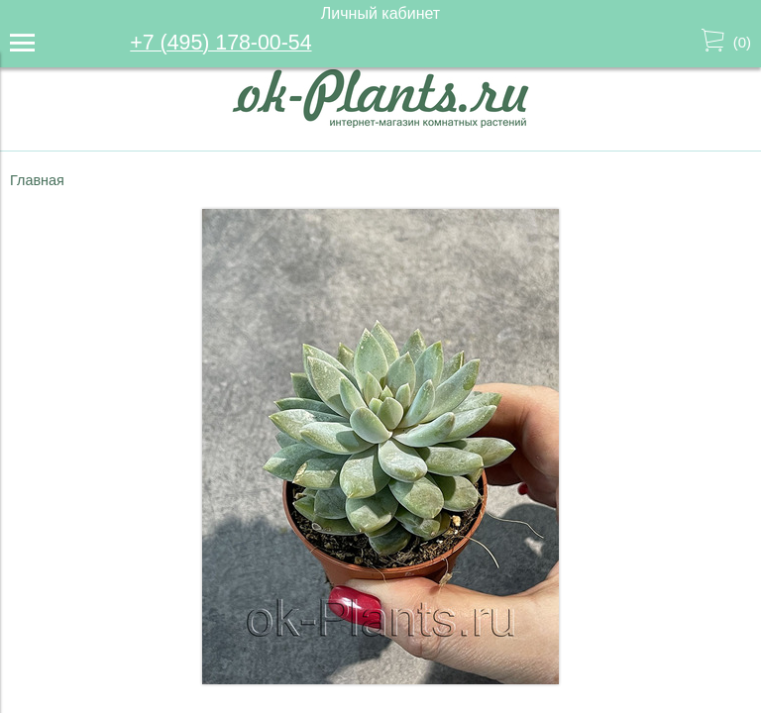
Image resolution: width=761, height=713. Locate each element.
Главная (37, 180)
